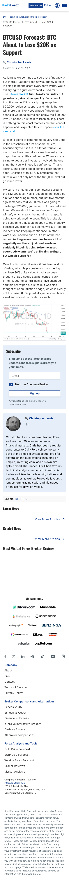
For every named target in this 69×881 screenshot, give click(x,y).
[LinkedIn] (22, 656)
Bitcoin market (18, 94)
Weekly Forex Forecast (19, 760)
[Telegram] (32, 656)
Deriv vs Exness (14, 729)
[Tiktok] (42, 656)
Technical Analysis (18, 16)
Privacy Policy (13, 693)
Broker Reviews (14, 766)
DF (4, 17)
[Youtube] (53, 656)
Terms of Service (15, 687)
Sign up (34, 393)
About (8, 670)
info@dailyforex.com (14, 783)
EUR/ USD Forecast (16, 754)
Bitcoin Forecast (38, 16)
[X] (13, 656)
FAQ (7, 676)
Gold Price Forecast (17, 749)
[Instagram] (63, 656)
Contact (9, 681)
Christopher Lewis (41, 418)
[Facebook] (5, 656)
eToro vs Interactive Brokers (22, 724)
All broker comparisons (19, 735)
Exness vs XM (13, 707)
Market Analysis (14, 771)
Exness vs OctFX (15, 712)
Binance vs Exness (16, 718)
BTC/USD (21, 499)
